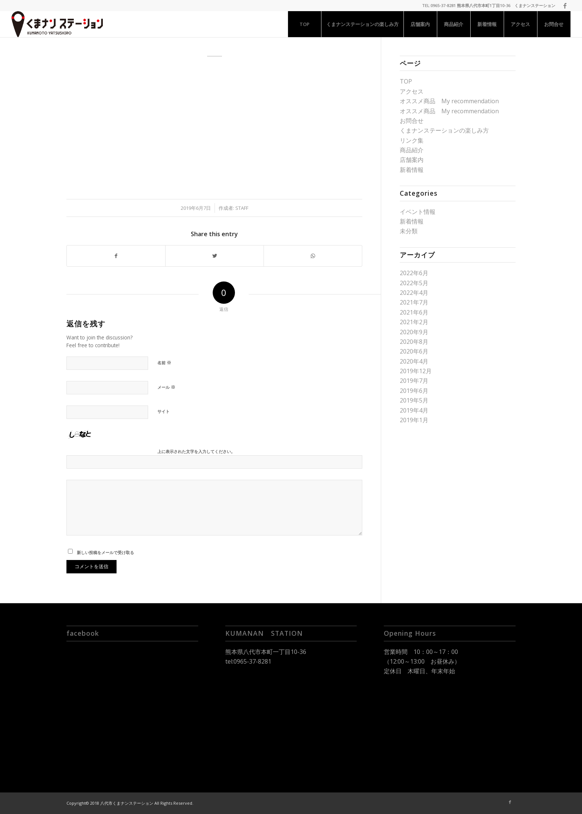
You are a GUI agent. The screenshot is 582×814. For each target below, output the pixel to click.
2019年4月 (414, 410)
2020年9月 (414, 332)
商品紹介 (412, 150)
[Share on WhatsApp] (313, 255)
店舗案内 (412, 160)
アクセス (412, 91)
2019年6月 (414, 391)
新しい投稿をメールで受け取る (105, 552)
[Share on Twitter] (215, 255)
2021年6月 (414, 312)
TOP (406, 81)
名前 (164, 362)
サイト (163, 411)
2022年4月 (414, 293)
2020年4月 (414, 361)
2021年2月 (414, 322)
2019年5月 (414, 400)
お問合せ (412, 121)
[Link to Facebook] (564, 5)
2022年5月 (414, 283)
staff (241, 208)
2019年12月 (416, 371)
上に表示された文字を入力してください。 (196, 451)
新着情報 (412, 170)
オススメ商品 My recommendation (449, 101)
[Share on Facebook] (116, 255)
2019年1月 (414, 420)
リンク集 (412, 140)
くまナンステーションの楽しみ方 (444, 130)
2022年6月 (414, 273)
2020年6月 (414, 351)
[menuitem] (304, 24)
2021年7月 (414, 302)
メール (166, 387)
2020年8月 (414, 342)
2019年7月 (414, 381)
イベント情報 (417, 212)
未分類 (409, 231)
